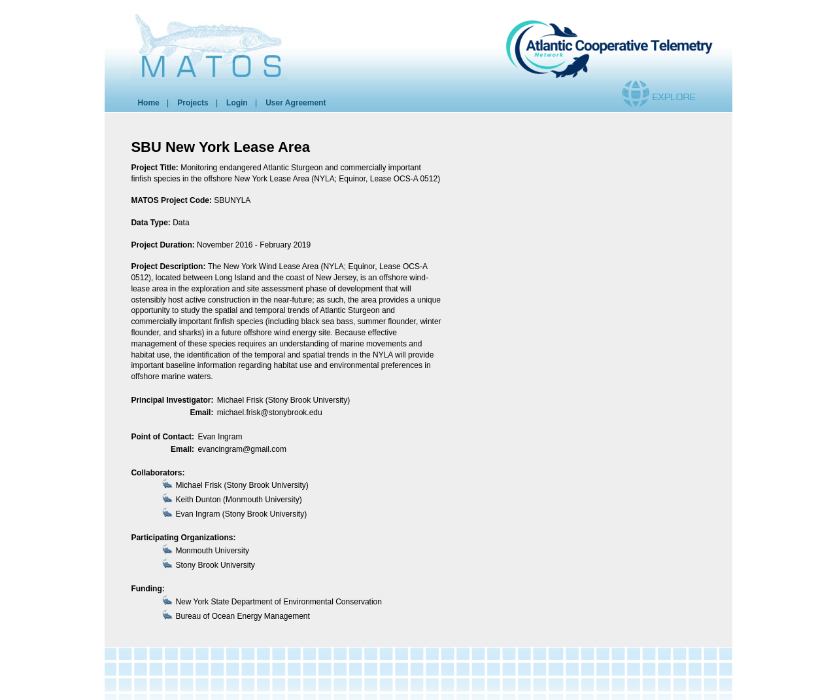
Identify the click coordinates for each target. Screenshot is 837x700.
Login (237, 102)
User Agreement (295, 102)
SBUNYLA (232, 200)
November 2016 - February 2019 (254, 244)
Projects (192, 102)
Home (148, 102)
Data (181, 222)
